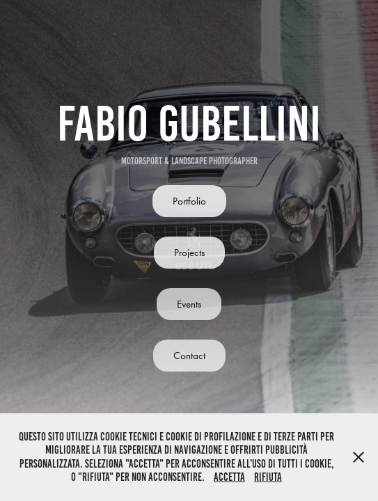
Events (189, 304)
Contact (189, 355)
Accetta (229, 477)
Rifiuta (268, 477)
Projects (189, 252)
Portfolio (189, 201)
